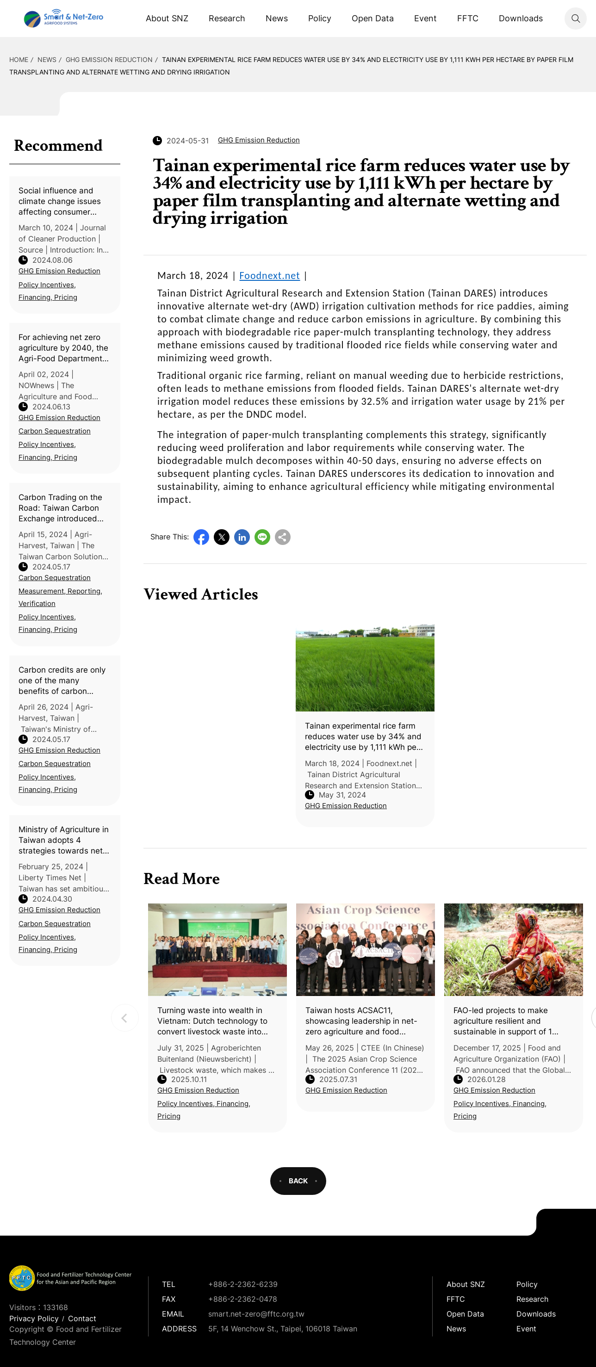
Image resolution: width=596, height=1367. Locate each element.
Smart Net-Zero (62, 18)
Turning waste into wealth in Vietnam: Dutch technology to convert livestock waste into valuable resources (212, 1021)
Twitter (222, 537)
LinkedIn (242, 537)
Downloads (521, 18)
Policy (319, 18)
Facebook (201, 537)
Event (425, 18)
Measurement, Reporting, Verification (60, 597)
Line (262, 537)
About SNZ (167, 18)
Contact (82, 1318)
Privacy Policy (34, 1318)
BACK (298, 1180)
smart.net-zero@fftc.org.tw (256, 1313)
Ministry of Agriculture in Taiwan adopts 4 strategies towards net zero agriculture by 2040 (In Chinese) (64, 840)
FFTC (467, 18)
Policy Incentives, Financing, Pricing (48, 291)
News (277, 18)
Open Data (373, 18)
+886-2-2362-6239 (243, 1284)
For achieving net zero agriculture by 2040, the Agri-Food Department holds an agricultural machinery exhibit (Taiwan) (63, 348)
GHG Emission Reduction (109, 59)
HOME (18, 59)
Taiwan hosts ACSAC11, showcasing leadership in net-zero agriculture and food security (361, 1021)
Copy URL (283, 537)
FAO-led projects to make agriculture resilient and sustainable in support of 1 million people (502, 1021)
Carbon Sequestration (55, 431)
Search (576, 18)
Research (227, 18)
